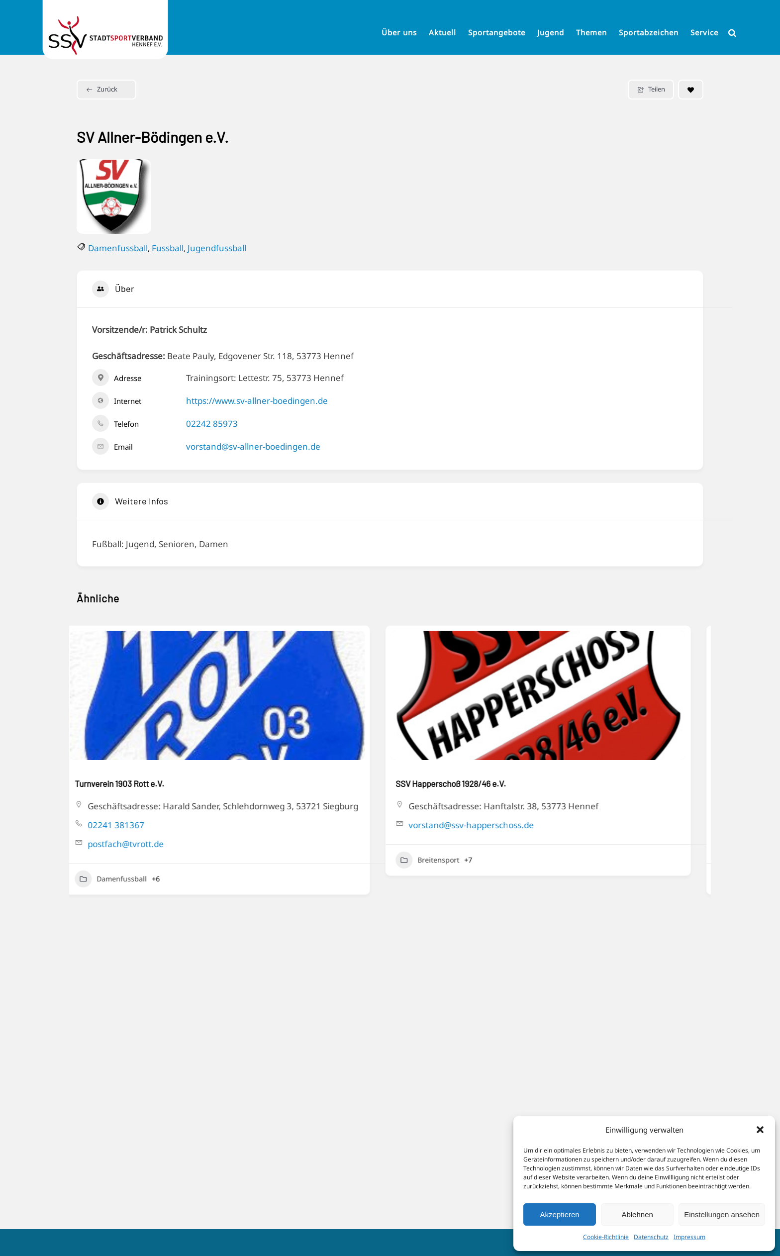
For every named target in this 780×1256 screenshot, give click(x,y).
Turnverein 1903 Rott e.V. (132, 783)
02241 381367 (128, 825)
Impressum (689, 1237)
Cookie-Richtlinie (606, 1237)
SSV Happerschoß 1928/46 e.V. (463, 783)
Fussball (168, 248)
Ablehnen (637, 1214)
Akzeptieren (559, 1214)
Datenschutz (651, 1237)
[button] (760, 1130)
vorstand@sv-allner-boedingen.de (253, 446)
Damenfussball (118, 248)
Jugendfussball (217, 248)
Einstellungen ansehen (722, 1214)
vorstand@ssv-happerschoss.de (483, 825)
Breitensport (440, 860)
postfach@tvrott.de (138, 844)
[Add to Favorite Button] (690, 89)
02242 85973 (212, 423)
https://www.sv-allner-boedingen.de (257, 400)
